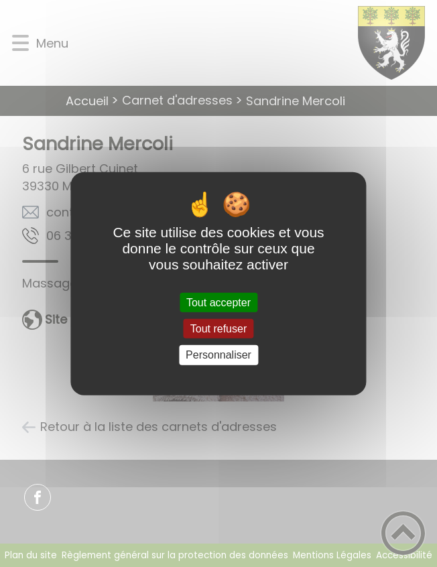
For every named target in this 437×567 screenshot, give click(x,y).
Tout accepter (218, 302)
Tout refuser (218, 328)
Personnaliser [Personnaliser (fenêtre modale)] (218, 355)
